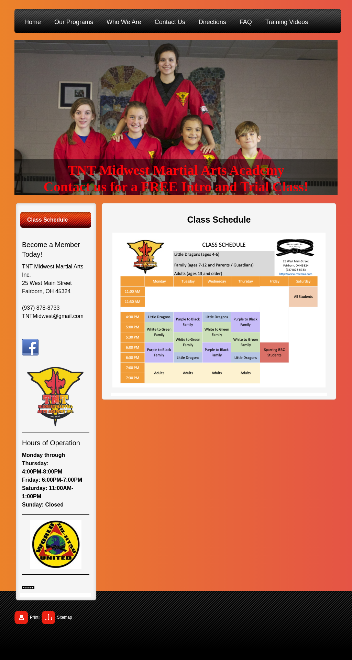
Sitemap (64, 617)
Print (34, 617)
